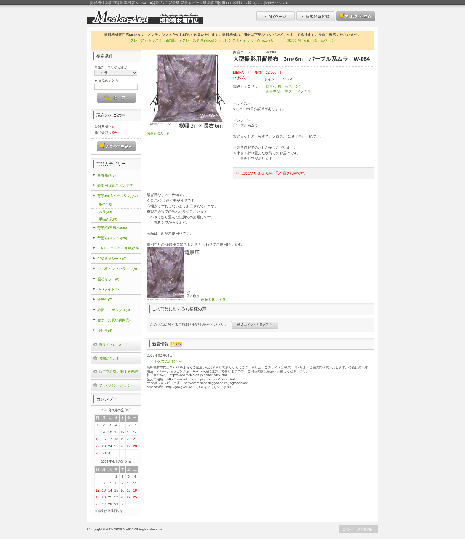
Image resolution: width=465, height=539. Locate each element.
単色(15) (105, 204)
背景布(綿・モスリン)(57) (117, 196)
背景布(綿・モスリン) (283, 86)
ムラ (307, 91)
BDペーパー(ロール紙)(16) (118, 248)
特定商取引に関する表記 (118, 371)
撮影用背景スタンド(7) (115, 185)
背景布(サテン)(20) (112, 238)
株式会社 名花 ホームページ (311, 40)
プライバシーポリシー (116, 385)
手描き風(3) (108, 219)
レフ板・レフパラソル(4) (117, 269)
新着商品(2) (106, 175)
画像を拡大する (158, 133)
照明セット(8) (108, 279)
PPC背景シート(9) (111, 258)
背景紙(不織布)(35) (112, 228)
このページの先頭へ (359, 529)
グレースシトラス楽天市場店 (153, 40)
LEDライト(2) (108, 289)
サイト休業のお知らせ (164, 361)
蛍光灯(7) (104, 299)
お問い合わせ (109, 358)
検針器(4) (104, 330)
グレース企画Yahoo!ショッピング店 (210, 40)
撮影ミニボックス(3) (113, 310)
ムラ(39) (105, 212)
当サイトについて (113, 344)
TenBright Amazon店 (257, 40)
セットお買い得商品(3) (115, 320)
